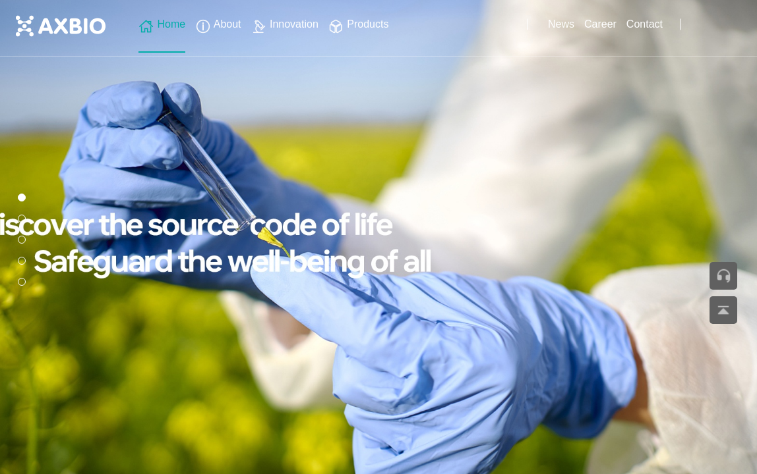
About (218, 24)
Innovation (284, 24)
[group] (378, 237)
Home (161, 24)
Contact (644, 24)
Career (600, 24)
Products (358, 24)
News (561, 24)
